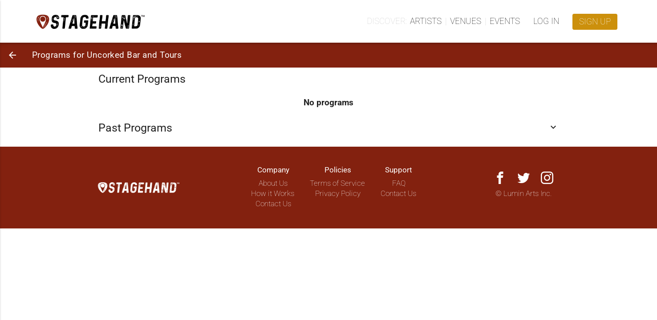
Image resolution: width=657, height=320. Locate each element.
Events (505, 21)
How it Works (272, 193)
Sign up (595, 22)
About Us (273, 183)
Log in (546, 21)
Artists (426, 21)
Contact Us (273, 204)
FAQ (399, 183)
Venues (465, 21)
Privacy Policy (338, 193)
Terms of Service (337, 183)
